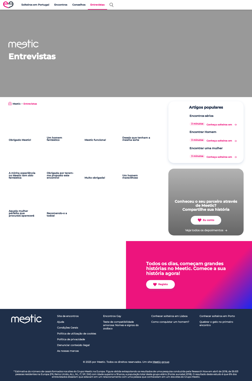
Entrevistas (97, 4)
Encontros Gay (112, 316)
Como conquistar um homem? (170, 321)
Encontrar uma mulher (206, 148)
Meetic (17, 104)
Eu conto (206, 220)
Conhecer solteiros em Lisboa (169, 316)
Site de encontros (68, 316)
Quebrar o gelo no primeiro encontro (216, 323)
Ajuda (60, 321)
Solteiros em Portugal (35, 4)
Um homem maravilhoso (130, 176)
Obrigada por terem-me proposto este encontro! (60, 175)
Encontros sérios (201, 116)
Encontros (60, 4)
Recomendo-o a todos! (57, 214)
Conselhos (78, 4)
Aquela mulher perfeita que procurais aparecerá (21, 213)
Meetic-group (161, 362)
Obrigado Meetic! (20, 140)
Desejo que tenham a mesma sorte (136, 139)
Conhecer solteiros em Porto (217, 316)
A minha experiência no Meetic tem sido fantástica (22, 175)
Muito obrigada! (95, 177)
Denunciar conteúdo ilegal (73, 345)
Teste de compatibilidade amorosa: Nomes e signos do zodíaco (121, 325)
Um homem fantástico (54, 139)
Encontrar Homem (203, 132)
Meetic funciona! (95, 140)
